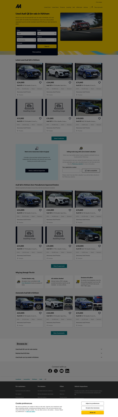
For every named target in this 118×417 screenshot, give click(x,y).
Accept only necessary (92, 408)
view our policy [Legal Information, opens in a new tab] (30, 411)
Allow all (92, 412)
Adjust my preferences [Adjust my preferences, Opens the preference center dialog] (92, 403)
